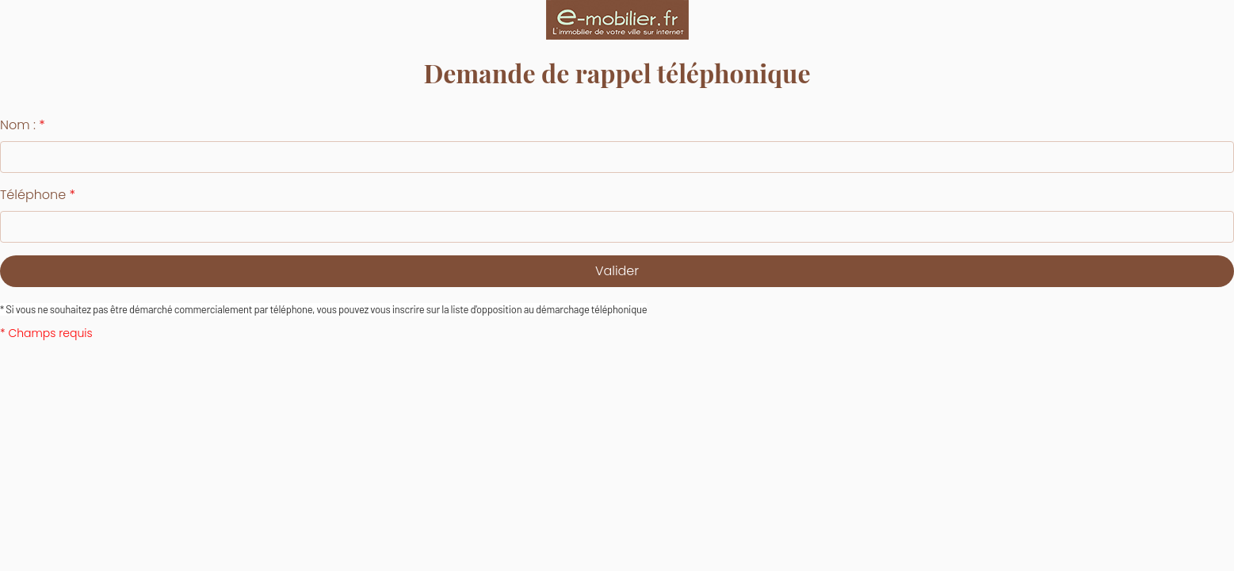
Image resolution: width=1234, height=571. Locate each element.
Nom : (22, 125)
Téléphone (37, 195)
